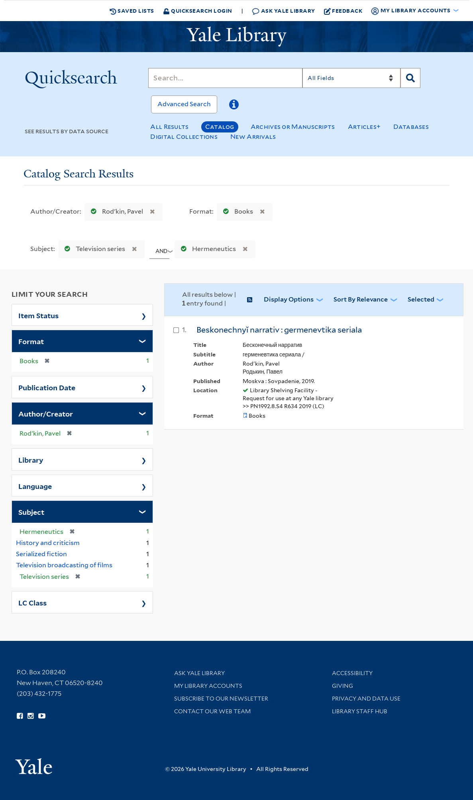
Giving (342, 686)
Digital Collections (184, 136)
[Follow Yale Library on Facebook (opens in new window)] (20, 716)
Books (236, 211)
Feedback (343, 11)
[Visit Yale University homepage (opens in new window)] (33, 763)
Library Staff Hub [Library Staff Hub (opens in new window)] (359, 711)
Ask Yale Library (283, 11)
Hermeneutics (206, 249)
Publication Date (46, 387)
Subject (31, 511)
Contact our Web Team (212, 711)
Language (35, 486)
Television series (93, 249)
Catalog (219, 126)
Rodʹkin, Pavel (115, 211)
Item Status (38, 315)
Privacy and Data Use (366, 698)
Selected (421, 299)
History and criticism (48, 543)
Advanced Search (184, 104)
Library (30, 459)
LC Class (32, 602)
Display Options (289, 299)
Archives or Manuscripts (293, 126)
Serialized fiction (41, 554)
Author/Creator (45, 413)
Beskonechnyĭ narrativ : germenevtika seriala (279, 330)
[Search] (225, 78)
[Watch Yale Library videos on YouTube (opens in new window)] (41, 716)
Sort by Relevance (361, 299)
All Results (169, 126)
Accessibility (352, 673)
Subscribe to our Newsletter (221, 698)
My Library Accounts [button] (411, 10)
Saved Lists (132, 11)
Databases (411, 126)
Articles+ (364, 126)
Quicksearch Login (197, 10)
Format (31, 341)
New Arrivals (253, 136)
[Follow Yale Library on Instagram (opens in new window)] (30, 716)
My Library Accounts (208, 686)
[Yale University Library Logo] (236, 36)
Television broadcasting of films (64, 565)
